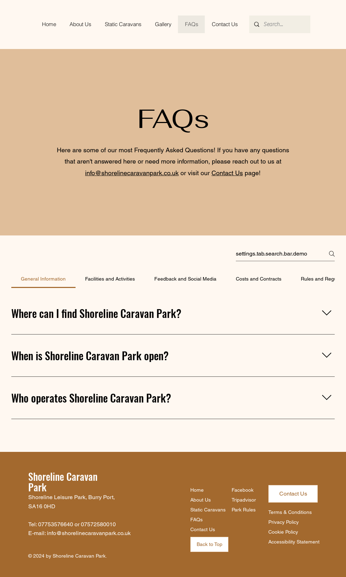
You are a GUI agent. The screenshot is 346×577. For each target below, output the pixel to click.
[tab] (43, 279)
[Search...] (279, 24)
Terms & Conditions (290, 512)
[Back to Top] (209, 544)
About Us (200, 500)
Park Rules (244, 509)
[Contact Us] (293, 494)
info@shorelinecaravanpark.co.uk (132, 173)
